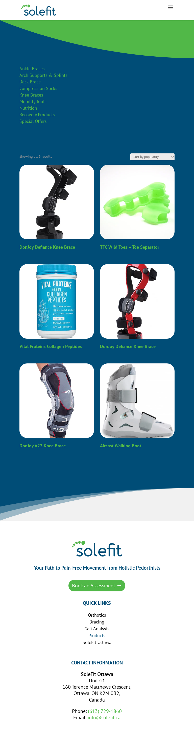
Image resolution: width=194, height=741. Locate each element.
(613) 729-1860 (105, 711)
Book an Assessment (93, 585)
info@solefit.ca (104, 717)
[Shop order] (152, 156)
